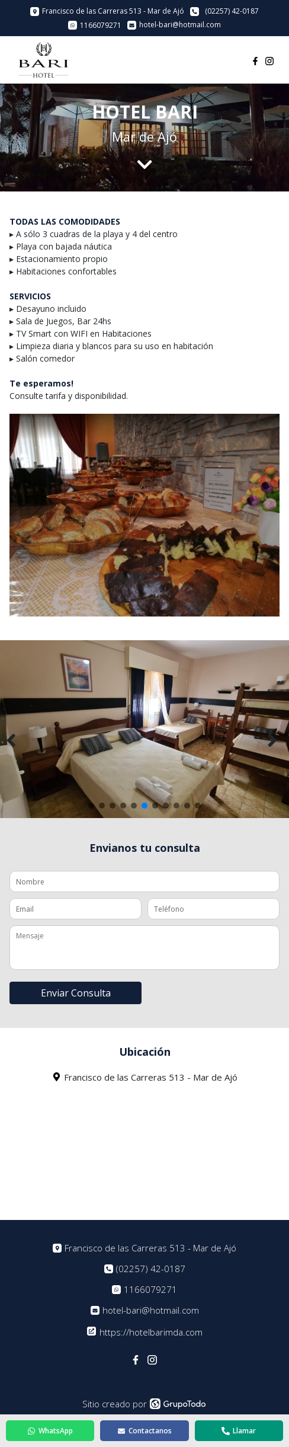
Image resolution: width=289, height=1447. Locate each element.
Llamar (238, 1431)
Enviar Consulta (76, 992)
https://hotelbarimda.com (145, 1332)
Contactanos (144, 1431)
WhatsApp (50, 1431)
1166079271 (150, 1289)
